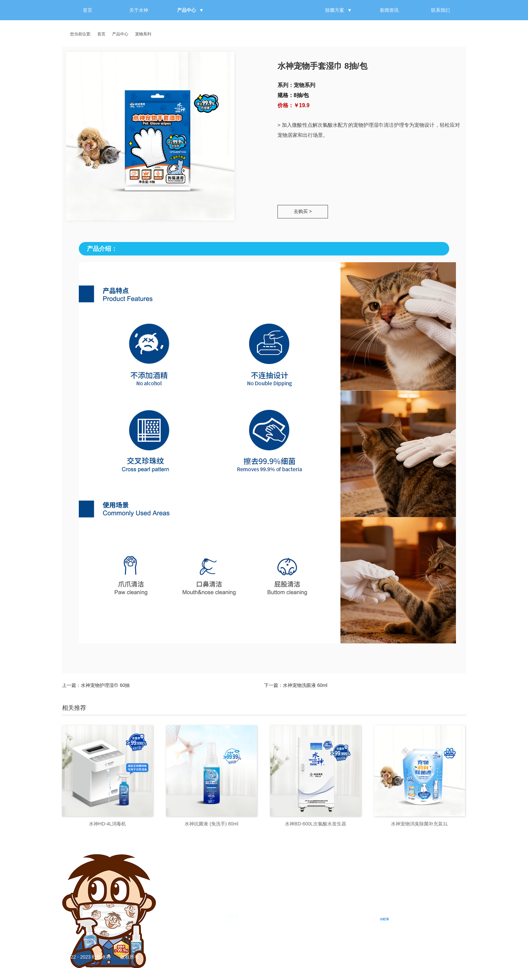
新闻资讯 (389, 10)
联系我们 (440, 10)
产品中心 (186, 10)
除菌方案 (334, 10)
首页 (87, 10)
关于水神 (138, 10)
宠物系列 (143, 34)
